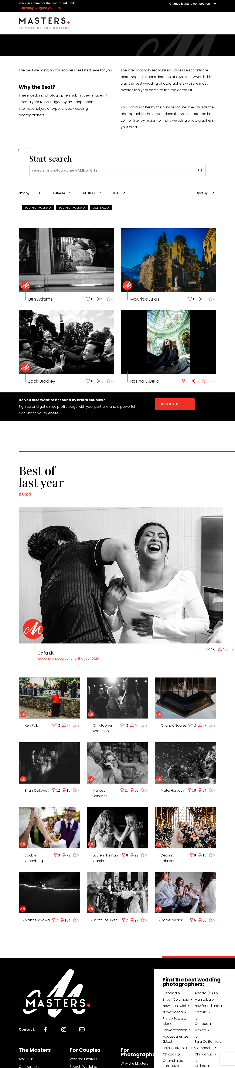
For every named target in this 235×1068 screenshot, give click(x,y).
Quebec (201, 1023)
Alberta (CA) (205, 993)
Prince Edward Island (174, 1021)
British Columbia (176, 999)
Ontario (201, 1012)
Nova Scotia (173, 1012)
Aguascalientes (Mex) (175, 1039)
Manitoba (203, 999)
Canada (170, 993)
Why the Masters (83, 1059)
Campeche (204, 1047)
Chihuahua (204, 1054)
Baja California (207, 1041)
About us (26, 1059)
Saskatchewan (175, 1030)
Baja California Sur (178, 1047)
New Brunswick (175, 1005)
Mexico (200, 1030)
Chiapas (170, 1054)
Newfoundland (207, 1005)
